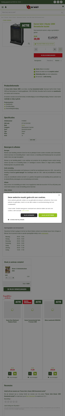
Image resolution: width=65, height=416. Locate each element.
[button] (16, 219)
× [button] (59, 195)
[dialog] (32, 208)
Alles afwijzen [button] (29, 215)
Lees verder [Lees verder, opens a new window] (25, 210)
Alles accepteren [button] (48, 215)
